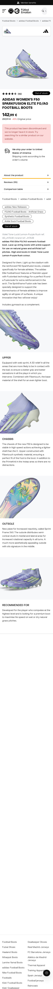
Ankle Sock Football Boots (18, 221)
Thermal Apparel (36, 965)
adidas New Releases (16, 207)
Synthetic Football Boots (17, 216)
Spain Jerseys (35, 975)
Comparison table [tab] (13, 189)
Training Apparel (36, 970)
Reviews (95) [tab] (10, 182)
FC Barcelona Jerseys (39, 952)
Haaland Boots (9, 952)
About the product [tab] (13, 175)
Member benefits (26, 3)
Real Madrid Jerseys (38, 947)
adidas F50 (47, 21)
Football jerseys (36, 980)
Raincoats (33, 985)
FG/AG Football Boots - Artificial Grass (24, 211)
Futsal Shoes (8, 947)
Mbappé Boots (10, 957)
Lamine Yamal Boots (12, 962)
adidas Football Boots (29, 21)
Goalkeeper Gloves (37, 942)
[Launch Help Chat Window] (46, 973)
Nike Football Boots (12, 972)
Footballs (7, 977)
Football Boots (8, 21)
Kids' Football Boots (12, 983)
